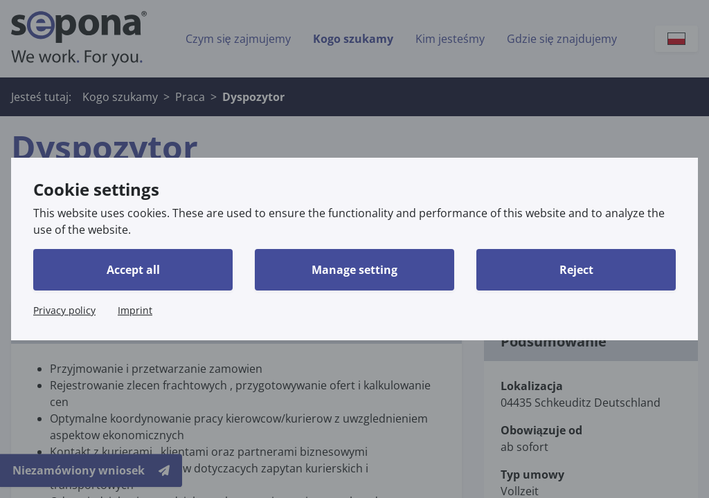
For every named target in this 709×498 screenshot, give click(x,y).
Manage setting (354, 269)
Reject (576, 269)
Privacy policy (64, 310)
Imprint (135, 310)
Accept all (133, 269)
